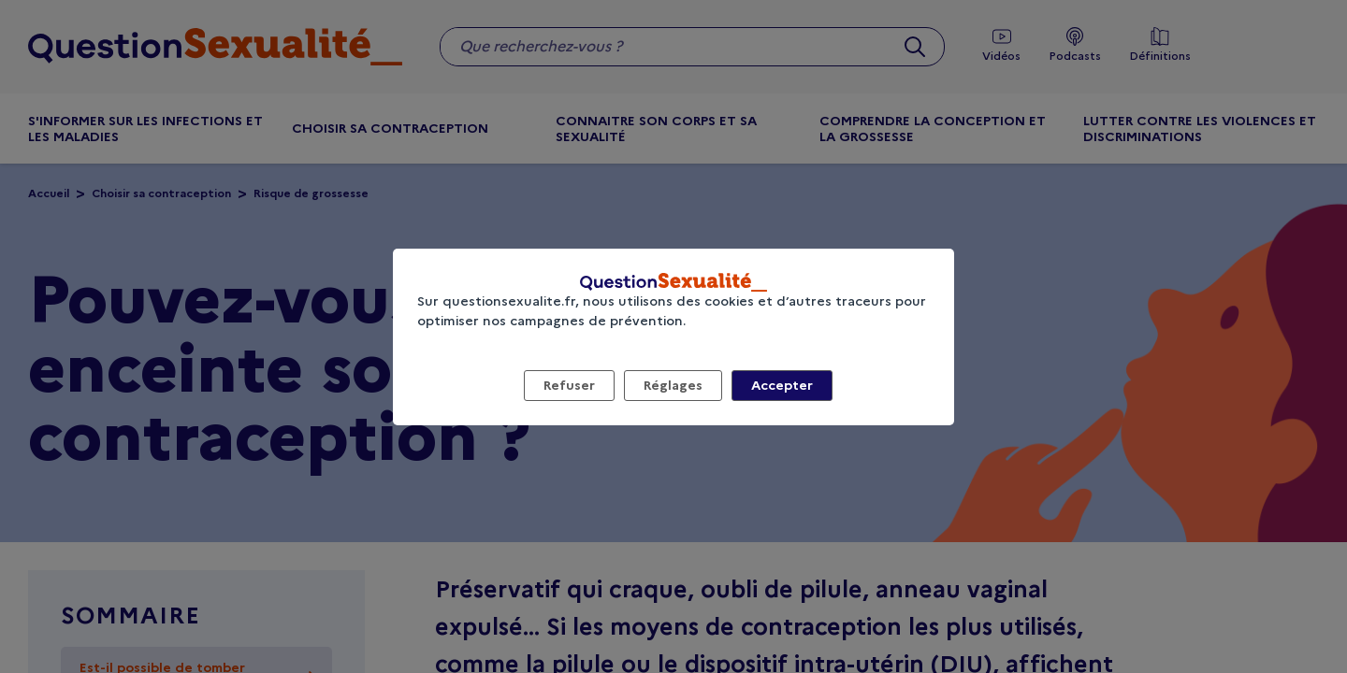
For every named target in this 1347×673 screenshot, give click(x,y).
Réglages (673, 385)
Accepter (782, 385)
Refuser (569, 385)
